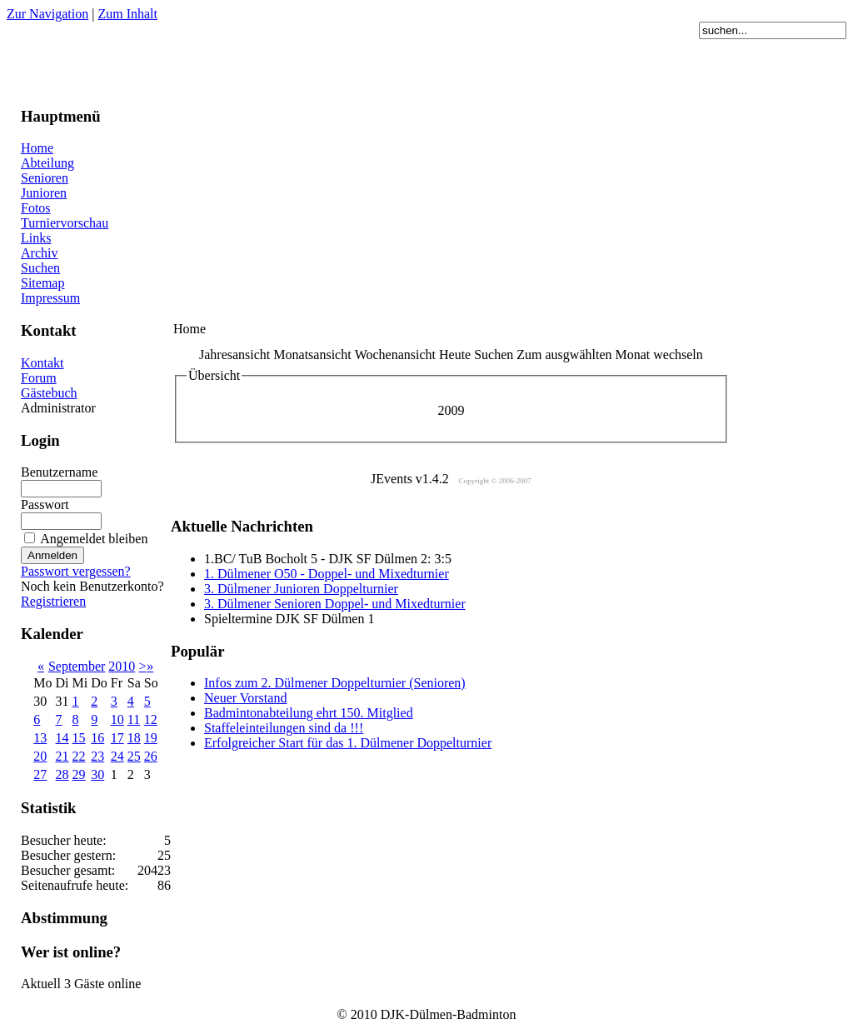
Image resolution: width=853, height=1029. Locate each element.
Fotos (36, 208)
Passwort (45, 504)
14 (62, 738)
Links (36, 238)
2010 (121, 666)
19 (150, 738)
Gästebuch (49, 393)
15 (79, 738)
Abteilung (47, 163)
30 (97, 774)
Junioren (44, 193)
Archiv (39, 253)
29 (79, 774)
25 (134, 756)
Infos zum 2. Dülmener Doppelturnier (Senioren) (335, 683)
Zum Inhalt (127, 14)
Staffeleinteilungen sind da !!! (283, 728)
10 (117, 719)
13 (40, 738)
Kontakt (42, 363)
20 (40, 756)
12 (150, 719)
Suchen (40, 268)
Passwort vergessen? (76, 571)
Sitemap (42, 283)
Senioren (44, 178)
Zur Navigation (47, 14)
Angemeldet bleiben (93, 539)
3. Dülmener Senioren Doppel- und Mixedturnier (335, 604)
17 (117, 738)
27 (40, 774)
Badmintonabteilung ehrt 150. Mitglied (308, 713)
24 (117, 756)
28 (62, 774)
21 (62, 756)
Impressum (50, 298)
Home (37, 148)
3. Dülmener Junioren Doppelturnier (301, 589)
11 (133, 719)
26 (150, 756)
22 (79, 756)
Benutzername (59, 472)
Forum (39, 378)
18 (134, 738)
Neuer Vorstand (245, 698)
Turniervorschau (64, 223)
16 (97, 738)
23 (97, 756)
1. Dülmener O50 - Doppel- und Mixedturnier (326, 574)
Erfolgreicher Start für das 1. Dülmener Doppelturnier (347, 743)
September (76, 666)
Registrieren (53, 601)
